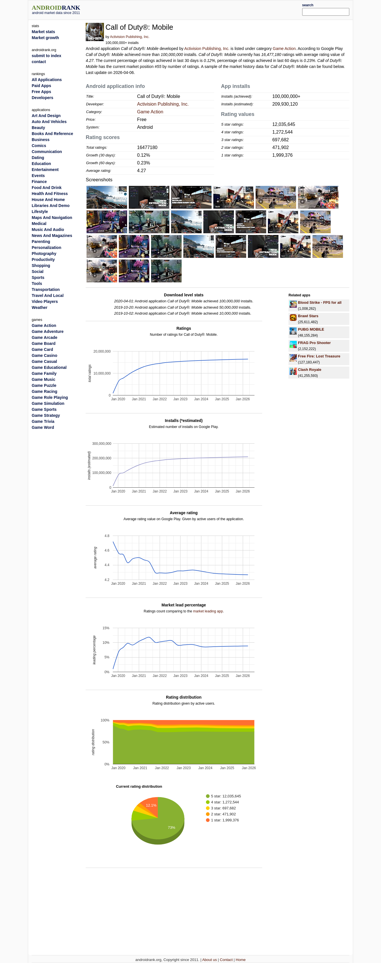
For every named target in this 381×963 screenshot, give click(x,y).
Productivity (43, 259)
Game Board (43, 343)
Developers (42, 97)
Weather (39, 307)
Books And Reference (52, 133)
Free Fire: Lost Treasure (319, 356)
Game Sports (44, 409)
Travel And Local (48, 295)
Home (241, 960)
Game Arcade (44, 337)
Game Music (43, 379)
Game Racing (44, 391)
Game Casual (44, 361)
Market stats (43, 31)
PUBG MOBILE (311, 329)
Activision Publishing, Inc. (129, 37)
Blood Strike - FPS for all (319, 302)
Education (41, 163)
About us (209, 960)
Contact (226, 960)
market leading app (208, 611)
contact (39, 61)
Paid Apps (41, 85)
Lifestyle (40, 211)
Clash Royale (309, 369)
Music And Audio (48, 229)
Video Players (45, 301)
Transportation (46, 289)
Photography (44, 253)
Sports (38, 277)
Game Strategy (46, 415)
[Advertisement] (204, 9)
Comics (39, 145)
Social (37, 271)
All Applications (47, 79)
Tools (37, 283)
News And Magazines (52, 235)
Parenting (41, 241)
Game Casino (44, 355)
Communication (47, 151)
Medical (39, 223)
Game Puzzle (44, 385)
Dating (38, 157)
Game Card (42, 349)
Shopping (41, 265)
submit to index (46, 55)
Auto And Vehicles (49, 121)
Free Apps (41, 91)
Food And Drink (46, 187)
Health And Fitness (50, 193)
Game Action (284, 48)
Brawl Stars (308, 316)
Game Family (44, 373)
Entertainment (45, 169)
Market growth (45, 37)
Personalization (46, 247)
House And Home (48, 199)
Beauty (38, 127)
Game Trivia (43, 421)
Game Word (43, 427)
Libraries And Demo (51, 205)
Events (38, 175)
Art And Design (46, 115)
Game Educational (49, 367)
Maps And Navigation (52, 217)
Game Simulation (48, 403)
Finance (39, 181)
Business (40, 139)
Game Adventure (48, 331)
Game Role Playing (50, 397)
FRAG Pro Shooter (314, 343)
